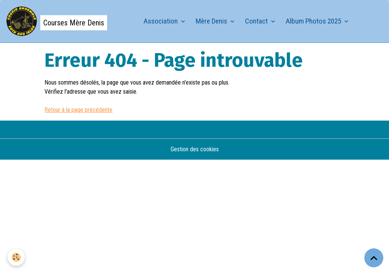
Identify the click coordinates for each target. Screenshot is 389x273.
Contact (257, 21)
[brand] (56, 21)
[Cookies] (16, 257)
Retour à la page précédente (78, 109)
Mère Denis (212, 21)
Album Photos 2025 (314, 21)
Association (161, 21)
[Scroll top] (373, 257)
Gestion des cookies (195, 149)
